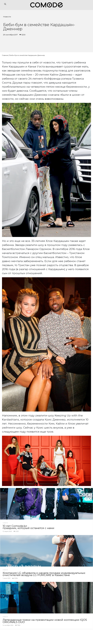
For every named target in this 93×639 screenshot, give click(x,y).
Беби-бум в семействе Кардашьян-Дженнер (27, 55)
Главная (5, 55)
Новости (7, 17)
